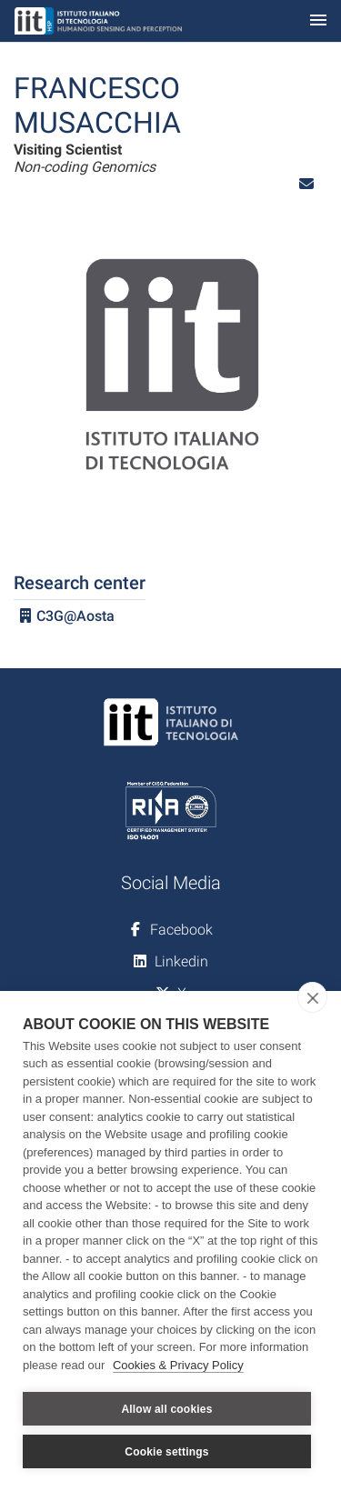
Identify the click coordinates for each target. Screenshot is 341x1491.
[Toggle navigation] (318, 21)
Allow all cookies (166, 1409)
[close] (312, 997)
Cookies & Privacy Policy (178, 1365)
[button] (306, 184)
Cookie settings (166, 1452)
